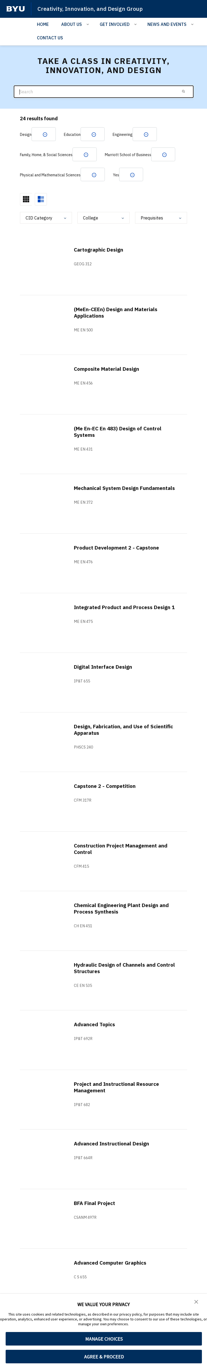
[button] (196, 1301)
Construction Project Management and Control (123, 850)
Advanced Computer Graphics (112, 1263)
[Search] (104, 91)
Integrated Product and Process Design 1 (116, 611)
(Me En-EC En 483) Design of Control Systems (121, 433)
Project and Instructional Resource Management (119, 1088)
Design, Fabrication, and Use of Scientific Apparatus (113, 730)
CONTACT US (50, 37)
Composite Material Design (109, 369)
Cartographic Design (100, 250)
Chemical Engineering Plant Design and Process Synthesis (124, 909)
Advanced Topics (96, 1025)
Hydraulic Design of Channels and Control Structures (117, 969)
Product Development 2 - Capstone (119, 548)
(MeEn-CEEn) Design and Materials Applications (118, 313)
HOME (43, 24)
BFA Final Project (96, 1204)
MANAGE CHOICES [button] (104, 1339)
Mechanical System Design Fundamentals (108, 492)
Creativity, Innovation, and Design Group (91, 8)
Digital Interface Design (105, 667)
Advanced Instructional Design (113, 1144)
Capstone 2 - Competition (107, 787)
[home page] (15, 9)
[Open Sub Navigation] (89, 24)
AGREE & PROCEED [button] (104, 1357)
